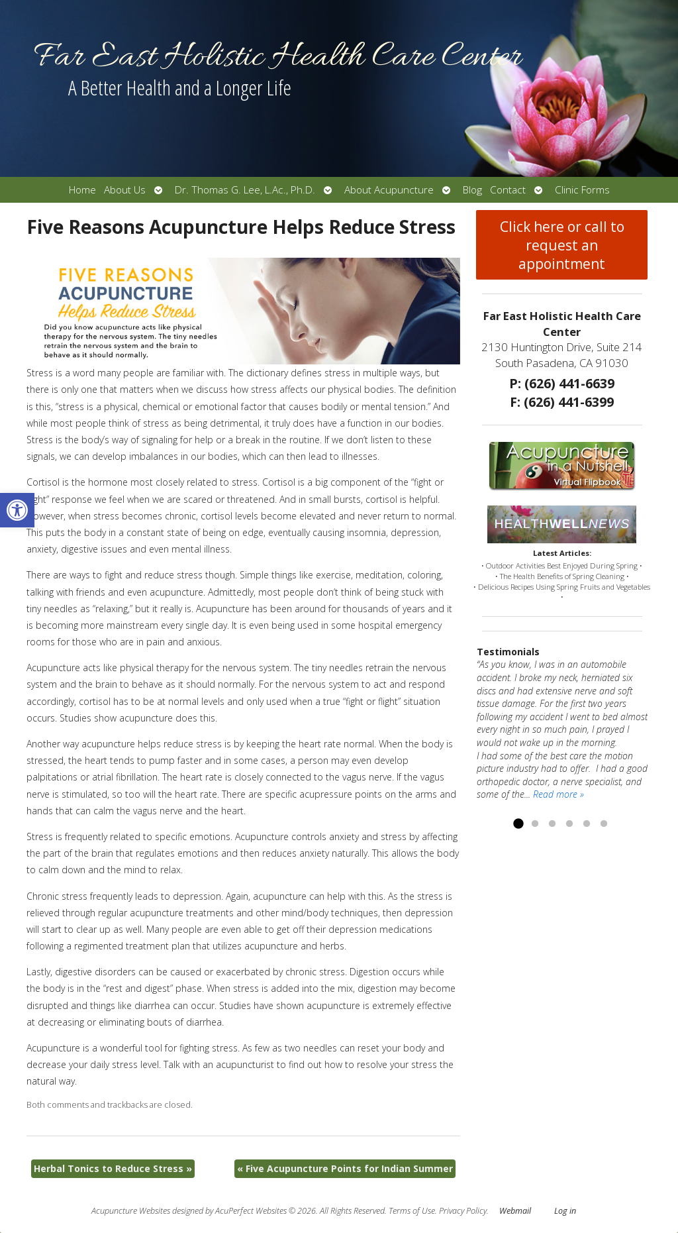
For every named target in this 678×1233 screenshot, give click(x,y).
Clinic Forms (582, 190)
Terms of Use (412, 1210)
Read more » (558, 794)
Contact (508, 190)
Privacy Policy (463, 1210)
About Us (125, 190)
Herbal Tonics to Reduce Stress (113, 1168)
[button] (17, 510)
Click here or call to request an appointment (562, 245)
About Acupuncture (389, 190)
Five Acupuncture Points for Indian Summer (345, 1168)
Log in (565, 1210)
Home (82, 190)
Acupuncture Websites (130, 1210)
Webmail (515, 1210)
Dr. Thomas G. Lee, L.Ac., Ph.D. (245, 190)
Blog (472, 190)
